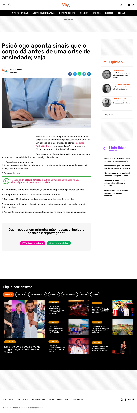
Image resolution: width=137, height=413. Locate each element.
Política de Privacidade (58, 399)
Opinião (121, 13)
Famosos (109, 13)
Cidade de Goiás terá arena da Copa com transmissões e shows (100, 329)
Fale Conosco (22, 399)
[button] (70, 74)
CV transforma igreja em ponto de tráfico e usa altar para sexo (116, 167)
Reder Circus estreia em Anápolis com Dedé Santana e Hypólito (100, 310)
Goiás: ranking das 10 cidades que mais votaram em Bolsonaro (115, 193)
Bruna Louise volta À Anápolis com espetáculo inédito (100, 349)
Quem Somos (8, 399)
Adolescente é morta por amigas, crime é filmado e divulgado (114, 183)
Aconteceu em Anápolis (44, 13)
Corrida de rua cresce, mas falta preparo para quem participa (121, 75)
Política (84, 13)
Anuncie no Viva (38, 399)
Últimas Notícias (20, 13)
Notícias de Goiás (67, 13)
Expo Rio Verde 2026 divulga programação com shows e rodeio (22, 349)
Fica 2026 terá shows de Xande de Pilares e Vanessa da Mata (56, 348)
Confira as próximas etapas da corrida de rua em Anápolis (55, 329)
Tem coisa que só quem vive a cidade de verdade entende (122, 102)
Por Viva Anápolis (16, 70)
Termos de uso (78, 399)
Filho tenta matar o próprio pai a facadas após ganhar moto (116, 174)
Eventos (97, 13)
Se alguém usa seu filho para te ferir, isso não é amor (122, 88)
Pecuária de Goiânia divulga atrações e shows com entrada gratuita (56, 310)
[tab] (8, 294)
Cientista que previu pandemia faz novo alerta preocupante (116, 159)
